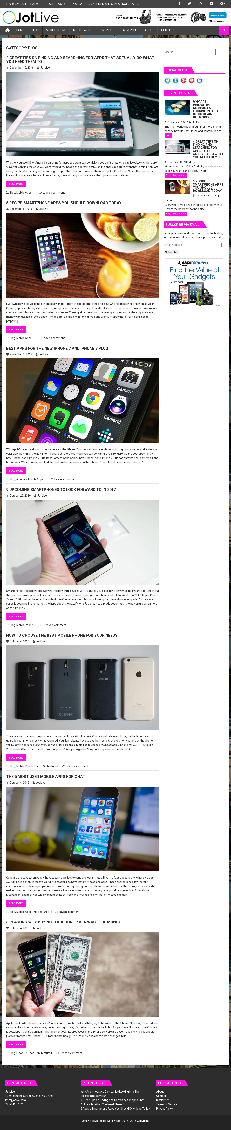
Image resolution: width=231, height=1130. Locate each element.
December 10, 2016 (177, 162)
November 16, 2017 (176, 122)
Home (20, 30)
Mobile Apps (82, 30)
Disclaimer (162, 1100)
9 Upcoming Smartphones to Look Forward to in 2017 (61, 489)
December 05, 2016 (205, 195)
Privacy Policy (164, 1108)
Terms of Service (166, 1104)
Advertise (130, 30)
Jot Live (43, 67)
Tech (35, 30)
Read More (16, 183)
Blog (12, 192)
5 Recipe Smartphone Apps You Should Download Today (64, 203)
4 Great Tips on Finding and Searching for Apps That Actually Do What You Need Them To (134, 3)
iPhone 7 (21, 479)
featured (52, 766)
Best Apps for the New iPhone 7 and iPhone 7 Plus (57, 348)
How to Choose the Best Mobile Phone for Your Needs (62, 635)
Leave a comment (54, 192)
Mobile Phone (56, 30)
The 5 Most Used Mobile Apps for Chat (45, 776)
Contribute (107, 30)
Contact (167, 30)
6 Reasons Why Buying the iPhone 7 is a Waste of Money (63, 922)
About (149, 30)
